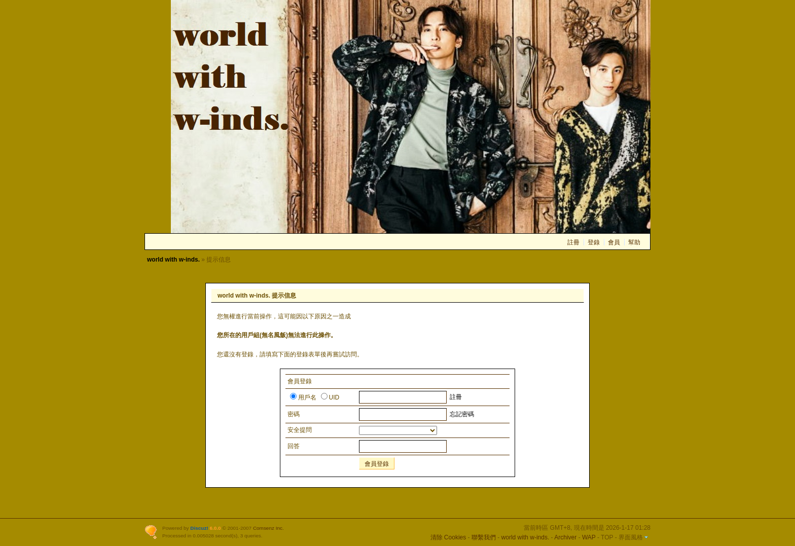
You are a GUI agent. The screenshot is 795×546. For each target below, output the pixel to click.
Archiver (565, 537)
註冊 (573, 242)
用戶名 (303, 397)
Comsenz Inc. (268, 528)
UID (330, 397)
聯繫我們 (484, 537)
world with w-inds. (173, 259)
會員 (614, 242)
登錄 (594, 242)
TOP (607, 537)
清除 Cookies (448, 537)
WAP (589, 537)
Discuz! (199, 528)
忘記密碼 (462, 414)
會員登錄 (377, 463)
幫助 (634, 242)
